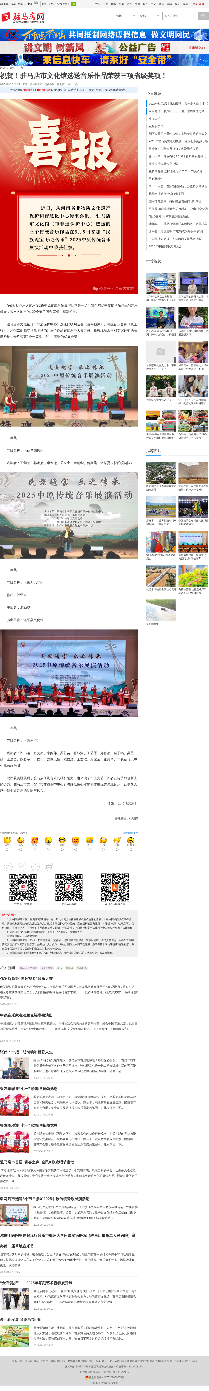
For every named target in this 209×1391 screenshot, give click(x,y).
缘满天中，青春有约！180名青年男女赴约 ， (178, 156)
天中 (22, 67)
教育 (177, 4)
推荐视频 (153, 261)
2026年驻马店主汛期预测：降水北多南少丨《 (178, 103)
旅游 (185, 4)
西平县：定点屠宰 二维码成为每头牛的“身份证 (192, 436)
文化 (153, 4)
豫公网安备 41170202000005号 (104, 1377)
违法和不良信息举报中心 (104, 1382)
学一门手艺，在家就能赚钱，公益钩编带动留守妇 (192, 401)
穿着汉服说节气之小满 (163, 163)
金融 (169, 4)
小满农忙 (155, 118)
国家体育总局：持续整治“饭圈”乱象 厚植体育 (192, 557)
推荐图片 (153, 451)
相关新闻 (7, 968)
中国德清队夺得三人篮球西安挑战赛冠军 (175, 238)
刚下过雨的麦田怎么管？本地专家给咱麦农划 (178, 133)
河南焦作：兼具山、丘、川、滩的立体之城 (176, 111)
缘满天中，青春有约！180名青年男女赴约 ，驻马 (193, 367)
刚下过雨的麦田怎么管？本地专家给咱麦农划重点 (193, 298)
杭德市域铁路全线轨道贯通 (166, 193)
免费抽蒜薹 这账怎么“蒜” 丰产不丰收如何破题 (192, 591)
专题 (137, 4)
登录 (195, 4)
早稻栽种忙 (156, 178)
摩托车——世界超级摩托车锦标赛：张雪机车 (178, 223)
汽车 (129, 4)
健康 (161, 4)
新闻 (105, 4)
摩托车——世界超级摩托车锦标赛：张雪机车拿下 (161, 522)
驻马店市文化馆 (28, 968)
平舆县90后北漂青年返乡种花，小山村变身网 (178, 208)
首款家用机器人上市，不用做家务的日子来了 (161, 367)
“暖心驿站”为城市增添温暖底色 (169, 216)
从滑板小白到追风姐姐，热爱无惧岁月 (174, 148)
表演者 (69, 968)
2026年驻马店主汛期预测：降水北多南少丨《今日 (161, 298)
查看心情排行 (130, 832)
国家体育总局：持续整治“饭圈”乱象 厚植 (175, 201)
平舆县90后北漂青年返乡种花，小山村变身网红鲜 (160, 436)
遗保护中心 (47, 968)
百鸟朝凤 (82, 968)
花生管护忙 (156, 126)
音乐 (59, 968)
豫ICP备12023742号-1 (77, 1366)
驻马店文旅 (36, 84)
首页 (97, 4)
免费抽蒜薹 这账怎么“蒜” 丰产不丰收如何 (175, 171)
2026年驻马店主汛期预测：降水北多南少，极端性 (161, 333)
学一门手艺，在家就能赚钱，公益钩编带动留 (178, 186)
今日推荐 (153, 94)
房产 (145, 4)
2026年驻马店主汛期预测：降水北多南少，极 (178, 141)
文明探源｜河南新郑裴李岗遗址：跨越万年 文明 (193, 488)
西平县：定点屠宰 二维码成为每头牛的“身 (176, 231)
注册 (201, 4)
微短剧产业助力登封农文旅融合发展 (161, 488)
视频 (121, 4)
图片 (113, 4)
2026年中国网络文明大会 (165, 246)
